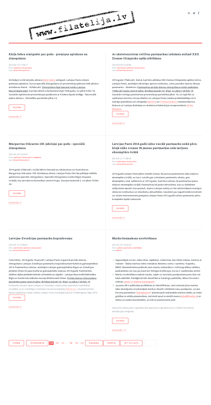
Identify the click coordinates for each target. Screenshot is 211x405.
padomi (120, 248)
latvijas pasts (27, 68)
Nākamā (94, 343)
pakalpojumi (143, 292)
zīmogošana (37, 157)
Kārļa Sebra (49, 79)
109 (57, 343)
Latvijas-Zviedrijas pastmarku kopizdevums (40, 238)
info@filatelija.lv (189, 296)
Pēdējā (111, 343)
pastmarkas (121, 68)
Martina (152, 101)
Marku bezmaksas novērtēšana (134, 238)
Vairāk (17, 107)
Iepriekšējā (37, 343)
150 (81, 343)
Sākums (119, 250)
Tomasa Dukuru (169, 101)
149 (76, 343)
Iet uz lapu (131, 343)
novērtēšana (137, 248)
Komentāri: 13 (119, 330)
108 (51, 343)
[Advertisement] (105, 377)
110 (62, 343)
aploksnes (17, 68)
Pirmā (16, 343)
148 (70, 343)
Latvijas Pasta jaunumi (21, 70)
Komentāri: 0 (15, 116)
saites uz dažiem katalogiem (139, 281)
